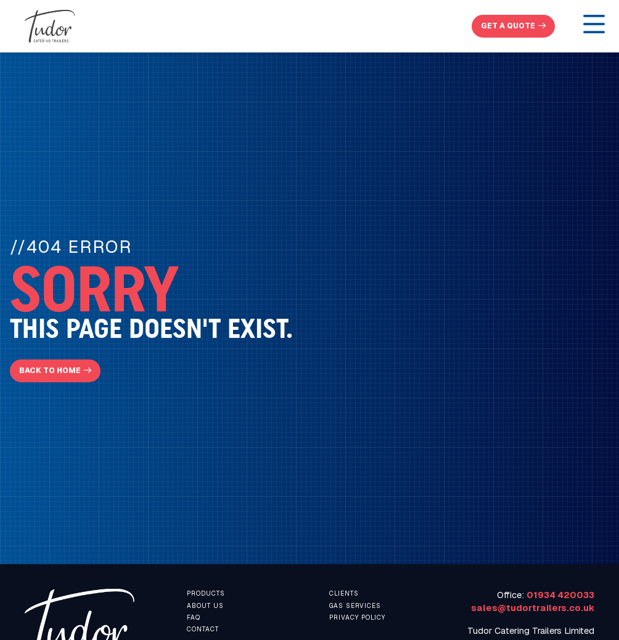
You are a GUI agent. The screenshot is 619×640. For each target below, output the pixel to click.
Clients (344, 593)
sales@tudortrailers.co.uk (532, 607)
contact (203, 629)
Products (206, 593)
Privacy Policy (357, 617)
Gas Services (355, 606)
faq (193, 617)
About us (205, 606)
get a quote (508, 26)
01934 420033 (560, 595)
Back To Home (50, 370)
